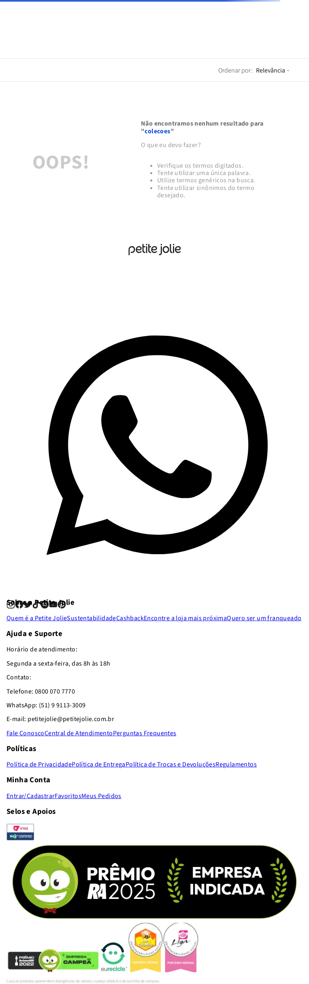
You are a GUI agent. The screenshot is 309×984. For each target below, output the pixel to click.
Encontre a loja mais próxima (185, 618)
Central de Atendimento (79, 733)
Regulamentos (236, 764)
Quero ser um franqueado (264, 618)
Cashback (130, 618)
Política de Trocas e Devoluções (170, 764)
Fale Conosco (25, 733)
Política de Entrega (99, 764)
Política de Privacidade (39, 764)
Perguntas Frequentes (145, 733)
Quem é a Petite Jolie (36, 618)
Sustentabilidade (91, 618)
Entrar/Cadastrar (30, 796)
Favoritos (68, 796)
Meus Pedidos (101, 796)
